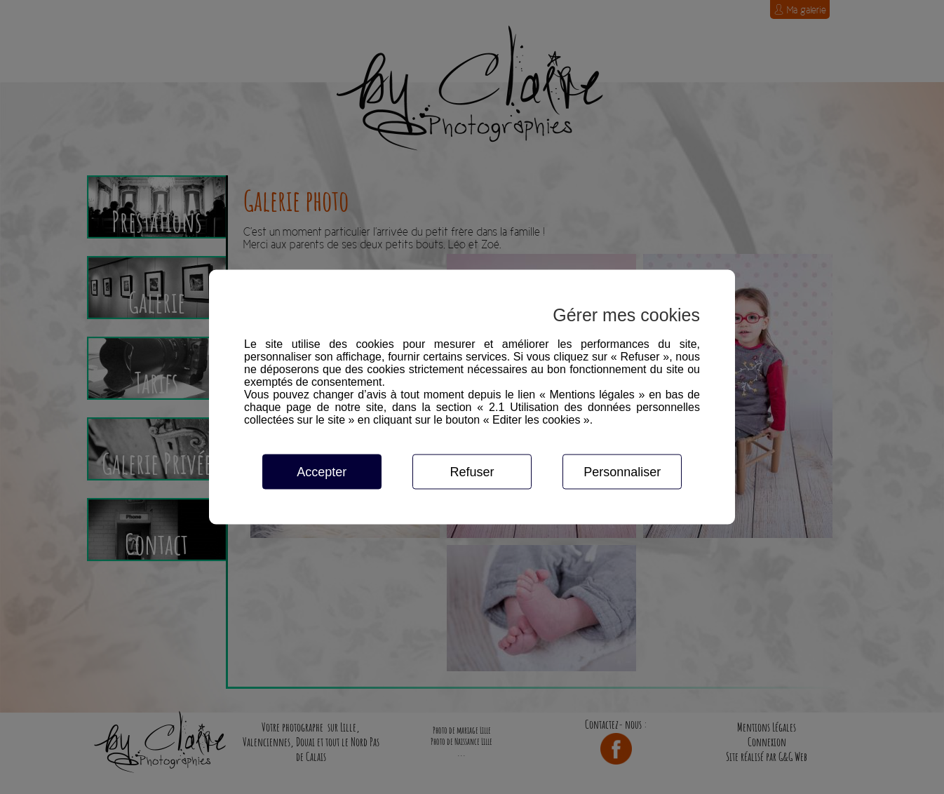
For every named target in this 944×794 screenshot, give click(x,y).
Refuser (472, 472)
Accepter (321, 472)
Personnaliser (622, 472)
